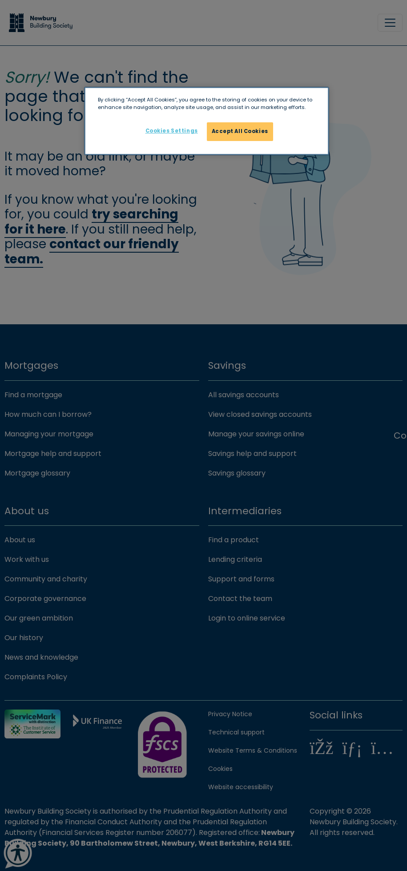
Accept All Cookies (240, 131)
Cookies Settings (171, 130)
